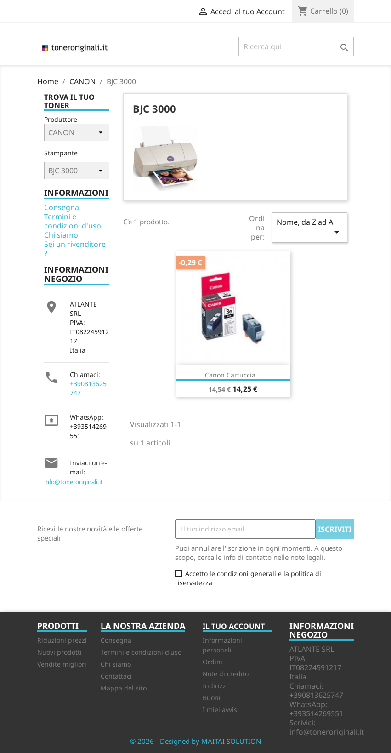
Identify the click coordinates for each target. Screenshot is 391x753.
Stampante (61, 152)
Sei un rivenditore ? (75, 248)
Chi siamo (61, 235)
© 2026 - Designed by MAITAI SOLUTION (195, 741)
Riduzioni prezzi (62, 640)
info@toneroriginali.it (73, 482)
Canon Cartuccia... (233, 375)
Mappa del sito (124, 688)
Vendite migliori (61, 664)
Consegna (61, 207)
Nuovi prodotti (59, 652)
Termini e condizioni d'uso (72, 221)
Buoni (212, 697)
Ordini (212, 661)
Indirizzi (215, 685)
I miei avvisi (221, 709)
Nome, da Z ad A (309, 227)
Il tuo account (234, 626)
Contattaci (116, 676)
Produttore (60, 119)
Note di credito (226, 673)
